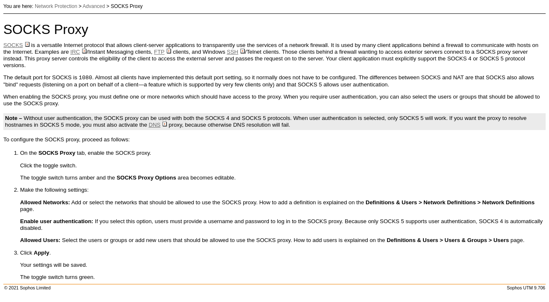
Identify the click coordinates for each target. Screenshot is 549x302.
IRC (78, 52)
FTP (162, 52)
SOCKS (16, 45)
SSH (236, 52)
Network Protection (56, 6)
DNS (158, 125)
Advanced (93, 6)
